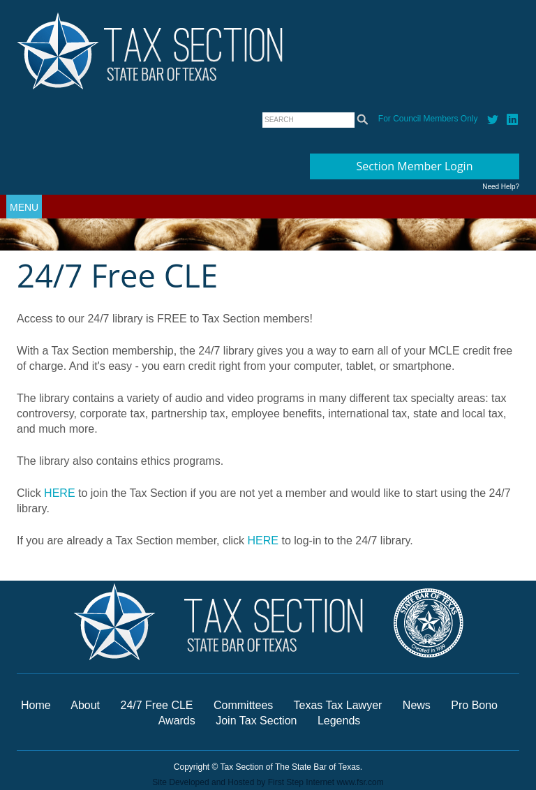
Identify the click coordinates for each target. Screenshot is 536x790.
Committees (243, 705)
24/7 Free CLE (156, 705)
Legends (339, 720)
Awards (178, 720)
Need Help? (500, 187)
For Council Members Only (428, 119)
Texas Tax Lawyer (338, 705)
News (418, 705)
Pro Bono (474, 705)
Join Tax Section (256, 720)
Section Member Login (415, 166)
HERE (59, 493)
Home (36, 705)
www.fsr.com (359, 782)
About (85, 705)
